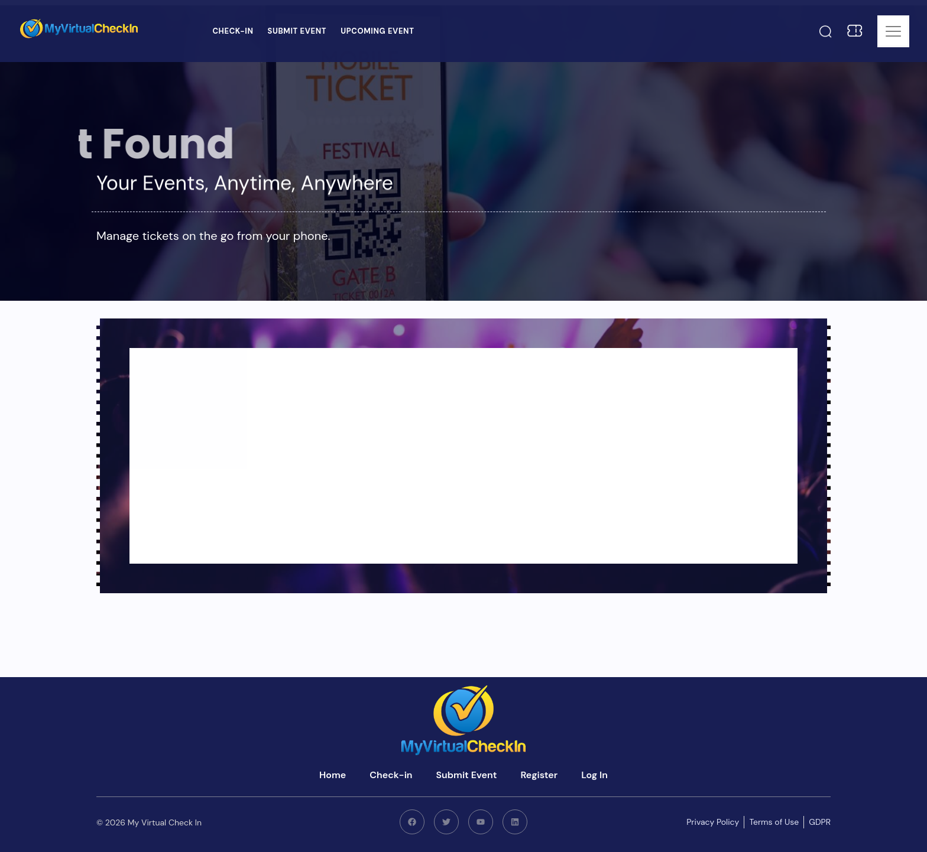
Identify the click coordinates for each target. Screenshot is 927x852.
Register (539, 775)
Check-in (232, 31)
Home (332, 775)
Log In (594, 775)
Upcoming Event (377, 31)
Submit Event (296, 31)
